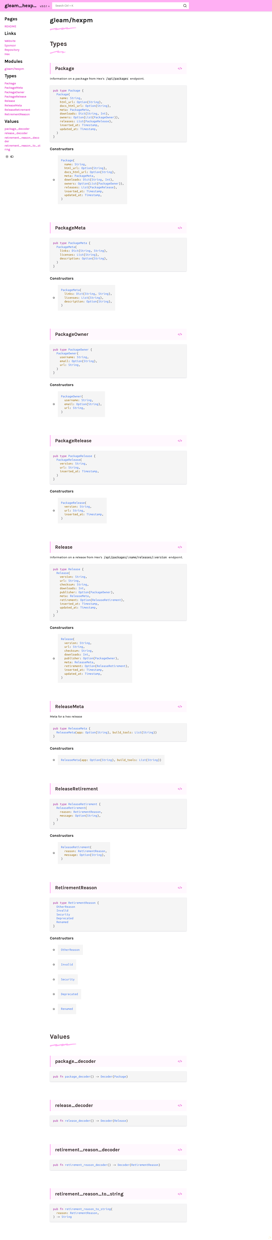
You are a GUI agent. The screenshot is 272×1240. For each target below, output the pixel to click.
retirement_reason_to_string (89, 1194)
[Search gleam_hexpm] (120, 5)
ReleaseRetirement (17, 110)
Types (58, 44)
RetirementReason (17, 114)
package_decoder (17, 129)
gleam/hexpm (14, 69)
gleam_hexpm (21, 5)
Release (10, 101)
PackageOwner (14, 92)
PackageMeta (14, 87)
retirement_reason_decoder (87, 1149)
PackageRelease (15, 96)
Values (60, 1036)
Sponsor (10, 45)
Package (10, 83)
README (10, 26)
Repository (12, 50)
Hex (7, 54)
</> (180, 68)
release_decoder (16, 133)
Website (10, 41)
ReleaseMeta (13, 105)
